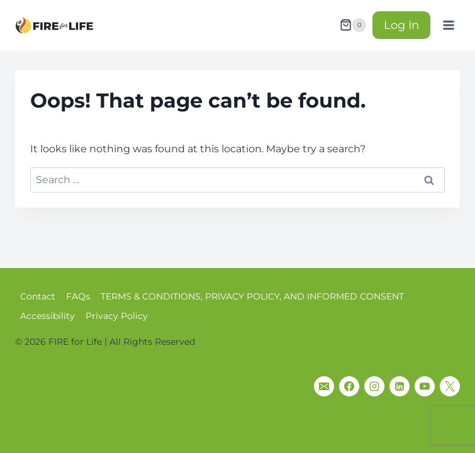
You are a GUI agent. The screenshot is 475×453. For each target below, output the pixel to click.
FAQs (78, 296)
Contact (37, 296)
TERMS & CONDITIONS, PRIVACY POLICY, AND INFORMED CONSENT (252, 296)
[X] (450, 386)
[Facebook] (349, 386)
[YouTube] (425, 386)
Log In (401, 25)
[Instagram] (374, 386)
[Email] (324, 386)
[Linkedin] (399, 386)
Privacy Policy (117, 316)
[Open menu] (448, 25)
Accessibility (47, 316)
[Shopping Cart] (353, 25)
